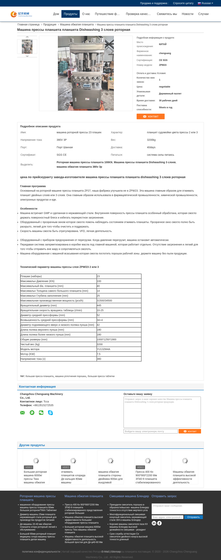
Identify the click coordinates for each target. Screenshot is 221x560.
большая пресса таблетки (101, 376)
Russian (207, 3)
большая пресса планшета (39, 376)
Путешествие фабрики (109, 14)
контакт (153, 116)
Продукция (49, 24)
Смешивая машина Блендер (129, 496)
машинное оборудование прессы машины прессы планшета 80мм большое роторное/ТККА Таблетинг (38, 507)
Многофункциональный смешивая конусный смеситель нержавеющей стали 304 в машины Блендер (128, 517)
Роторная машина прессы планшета (38, 498)
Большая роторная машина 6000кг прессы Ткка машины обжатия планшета (35, 478)
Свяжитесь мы (167, 14)
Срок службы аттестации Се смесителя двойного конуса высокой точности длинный (128, 537)
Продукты (70, 14)
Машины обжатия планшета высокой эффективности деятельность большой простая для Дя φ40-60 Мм (184, 480)
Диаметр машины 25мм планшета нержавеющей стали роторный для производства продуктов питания (38, 517)
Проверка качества (139, 14)
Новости (187, 14)
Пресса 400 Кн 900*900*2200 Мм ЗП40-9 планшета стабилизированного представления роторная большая (148, 480)
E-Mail (105, 551)
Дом (56, 14)
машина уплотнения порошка (70, 376)
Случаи (203, 14)
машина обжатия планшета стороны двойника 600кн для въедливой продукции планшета (110, 480)
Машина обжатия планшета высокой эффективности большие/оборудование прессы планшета (84, 520)
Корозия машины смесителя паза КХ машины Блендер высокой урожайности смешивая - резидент (129, 527)
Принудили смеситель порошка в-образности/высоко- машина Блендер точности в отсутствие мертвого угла (129, 507)
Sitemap (116, 551)
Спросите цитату (183, 3)
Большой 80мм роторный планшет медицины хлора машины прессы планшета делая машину (38, 537)
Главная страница (29, 24)
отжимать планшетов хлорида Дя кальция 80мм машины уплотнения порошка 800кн (73, 480)
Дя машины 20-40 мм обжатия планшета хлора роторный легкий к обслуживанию (38, 527)
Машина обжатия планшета (77, 24)
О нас (86, 14)
